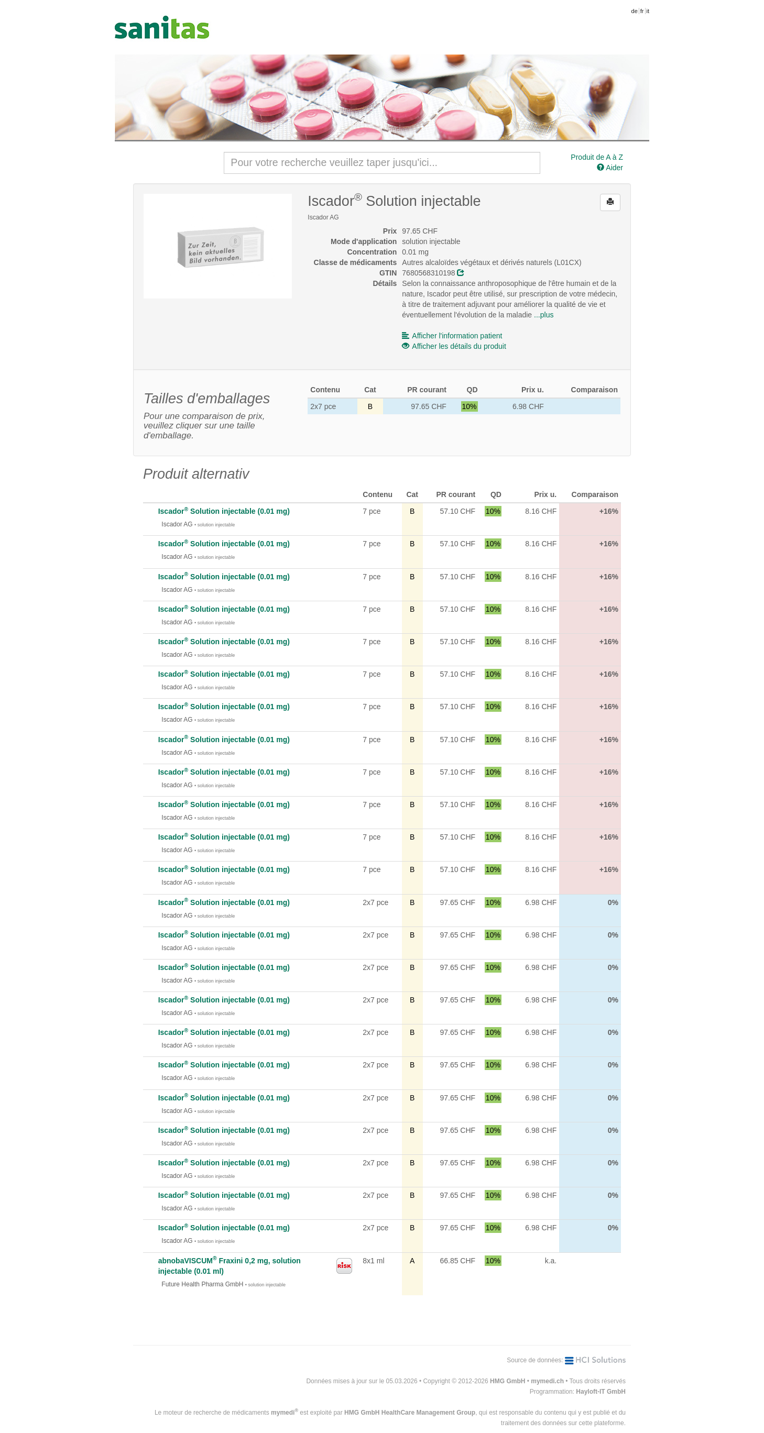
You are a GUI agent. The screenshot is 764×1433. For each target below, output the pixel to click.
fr (642, 11)
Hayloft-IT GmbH (601, 1391)
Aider (610, 167)
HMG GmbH (507, 1381)
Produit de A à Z (597, 157)
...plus (543, 315)
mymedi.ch (547, 1381)
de (634, 11)
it (648, 11)
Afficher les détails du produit (454, 346)
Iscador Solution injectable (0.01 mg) (224, 511)
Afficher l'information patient (452, 336)
